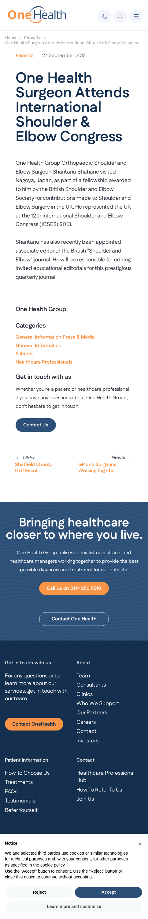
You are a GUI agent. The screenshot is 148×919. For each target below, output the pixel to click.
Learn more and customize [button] (74, 906)
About (83, 662)
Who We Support (97, 704)
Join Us (85, 799)
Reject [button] (39, 892)
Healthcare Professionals (44, 362)
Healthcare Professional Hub (105, 776)
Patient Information (26, 760)
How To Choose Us (27, 773)
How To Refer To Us (99, 790)
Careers (86, 722)
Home (11, 37)
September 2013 (67, 55)
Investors (87, 741)
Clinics (84, 694)
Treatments (19, 782)
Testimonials (20, 801)
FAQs (11, 792)
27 (44, 55)
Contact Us (35, 425)
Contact (86, 731)
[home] (38, 16)
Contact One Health (74, 619)
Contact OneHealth (34, 724)
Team (83, 676)
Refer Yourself (21, 810)
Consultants (91, 685)
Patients (32, 37)
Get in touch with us (28, 662)
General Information (38, 345)
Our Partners (91, 713)
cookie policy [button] (52, 865)
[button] (136, 16)
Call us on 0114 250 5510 (74, 588)
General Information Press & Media (55, 337)
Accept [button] (109, 892)
